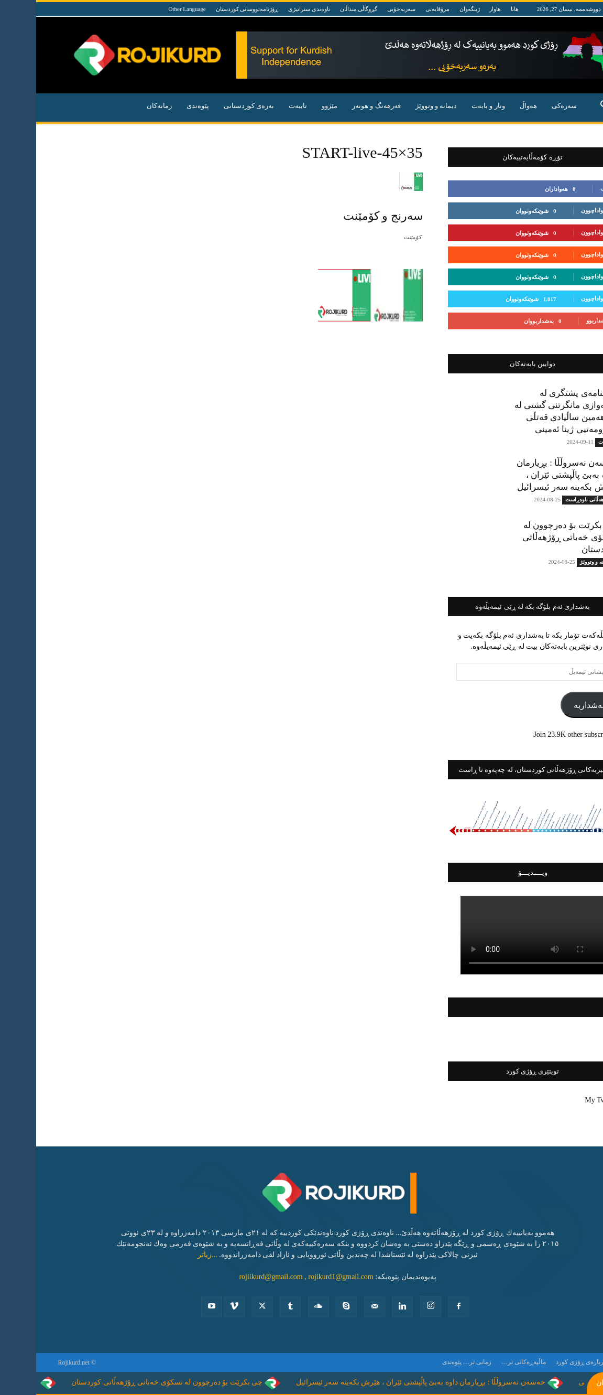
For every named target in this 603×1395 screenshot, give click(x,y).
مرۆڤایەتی (401, 9)
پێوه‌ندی (161, 106)
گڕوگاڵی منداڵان (323, 9)
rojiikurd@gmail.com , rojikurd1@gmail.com (270, 1277)
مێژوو (293, 106)
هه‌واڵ (492, 106)
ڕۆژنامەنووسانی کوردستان (211, 9)
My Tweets (565, 1100)
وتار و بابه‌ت (452, 106)
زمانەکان (123, 106)
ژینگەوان (433, 9)
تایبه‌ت (262, 106)
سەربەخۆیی (365, 9)
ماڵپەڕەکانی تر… (487, 1362)
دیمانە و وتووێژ (400, 106)
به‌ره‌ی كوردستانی (213, 106)
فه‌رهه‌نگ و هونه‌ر (340, 106)
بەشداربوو (562, 320)
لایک (569, 188)
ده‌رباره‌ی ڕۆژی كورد (546, 1362)
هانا (479, 9)
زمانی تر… (441, 1362)
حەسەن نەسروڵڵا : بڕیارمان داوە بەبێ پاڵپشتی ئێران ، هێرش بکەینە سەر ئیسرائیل (530, 475)
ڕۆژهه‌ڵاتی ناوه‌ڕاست (552, 499)
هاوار (459, 9)
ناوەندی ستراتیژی (273, 9)
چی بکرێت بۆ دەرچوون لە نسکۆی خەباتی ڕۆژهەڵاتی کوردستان (534, 537)
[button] (569, 107)
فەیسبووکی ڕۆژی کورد (496, 1007)
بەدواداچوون (559, 210)
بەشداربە (553, 705)
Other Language (151, 9)
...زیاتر (171, 1255)
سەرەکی (528, 106)
